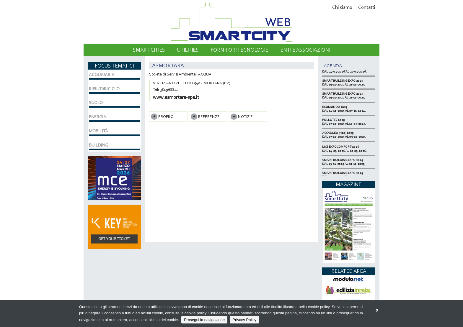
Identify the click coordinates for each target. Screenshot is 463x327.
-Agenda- (332, 65)
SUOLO (96, 102)
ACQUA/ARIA (102, 74)
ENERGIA (97, 116)
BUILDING (98, 145)
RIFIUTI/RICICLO (104, 88)
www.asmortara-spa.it (176, 97)
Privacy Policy (244, 320)
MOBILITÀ (98, 131)
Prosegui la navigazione (204, 320)
